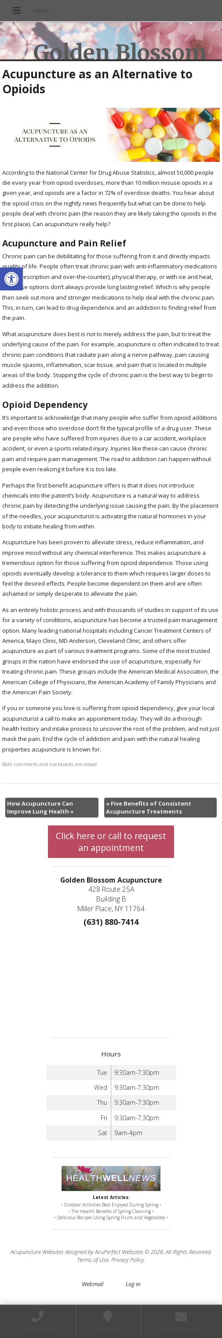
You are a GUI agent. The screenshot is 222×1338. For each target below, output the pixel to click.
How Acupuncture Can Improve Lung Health (40, 807)
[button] (11, 279)
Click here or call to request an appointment (111, 842)
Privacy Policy (127, 1260)
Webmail (92, 1284)
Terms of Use (93, 1260)
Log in (133, 1284)
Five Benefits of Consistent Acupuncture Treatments (148, 807)
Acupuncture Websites (37, 1252)
